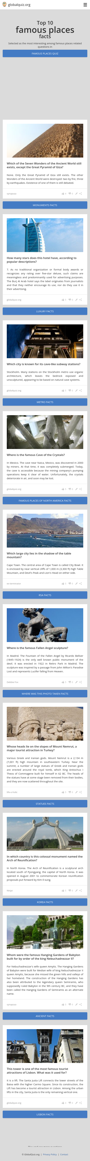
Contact (64, 1154)
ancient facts (45, 1016)
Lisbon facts (45, 1114)
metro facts (45, 402)
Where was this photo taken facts (45, 693)
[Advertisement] (45, 91)
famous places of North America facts (45, 500)
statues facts (45, 803)
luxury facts (45, 311)
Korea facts (45, 902)
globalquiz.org (19, 4)
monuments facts (45, 205)
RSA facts (45, 595)
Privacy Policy (50, 1154)
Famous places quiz (45, 53)
